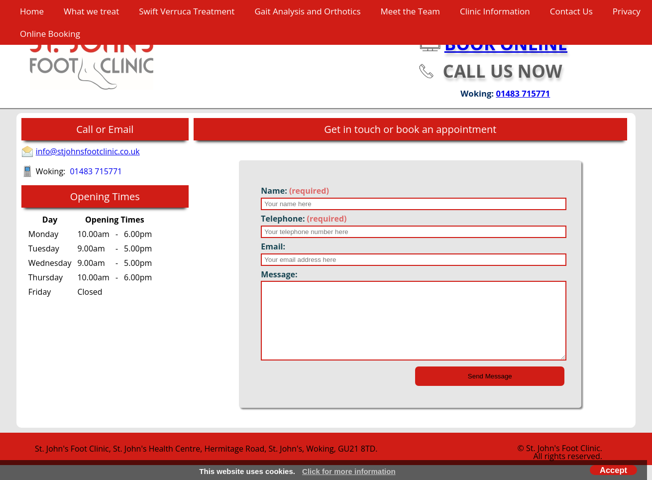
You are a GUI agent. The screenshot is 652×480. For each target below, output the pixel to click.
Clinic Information (495, 11)
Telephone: (303, 218)
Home (32, 11)
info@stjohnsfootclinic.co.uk (88, 151)
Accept (613, 470)
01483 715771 (523, 93)
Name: (295, 190)
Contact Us (571, 11)
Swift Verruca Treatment (186, 11)
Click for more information (349, 471)
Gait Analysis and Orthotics (307, 11)
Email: (273, 246)
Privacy (627, 11)
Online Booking (50, 33)
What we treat (91, 11)
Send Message (490, 391)
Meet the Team (410, 11)
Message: (279, 274)
